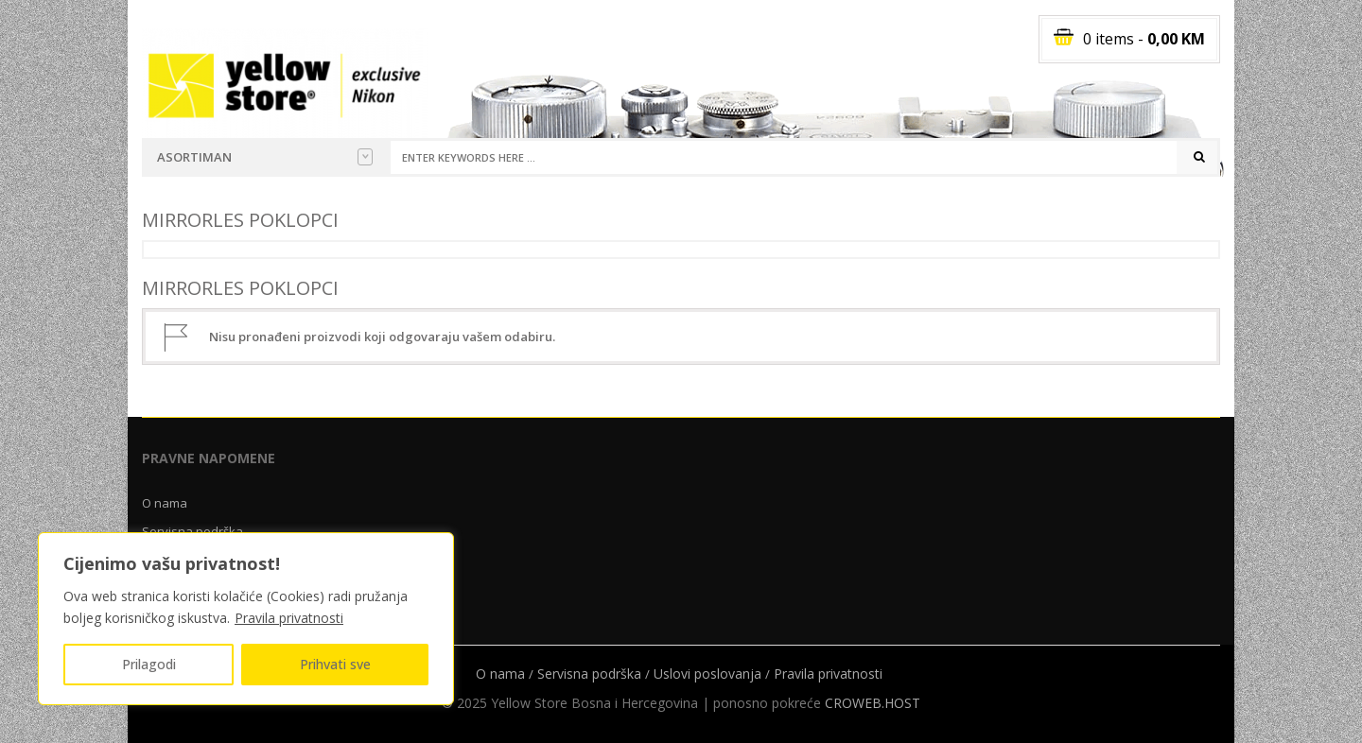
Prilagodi (149, 664)
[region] (246, 618)
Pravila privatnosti (289, 618)
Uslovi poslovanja (707, 674)
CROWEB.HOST (872, 703)
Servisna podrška (589, 674)
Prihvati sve (335, 664)
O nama (164, 502)
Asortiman (265, 156)
